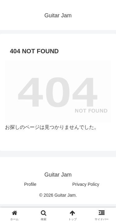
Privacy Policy (85, 184)
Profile (30, 184)
